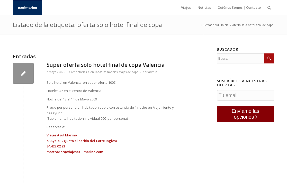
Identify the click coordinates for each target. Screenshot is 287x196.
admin (152, 72)
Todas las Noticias (106, 72)
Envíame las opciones (245, 114)
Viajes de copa (128, 72)
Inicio (225, 25)
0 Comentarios (77, 72)
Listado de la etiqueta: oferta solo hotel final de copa (87, 24)
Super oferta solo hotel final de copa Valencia (106, 64)
